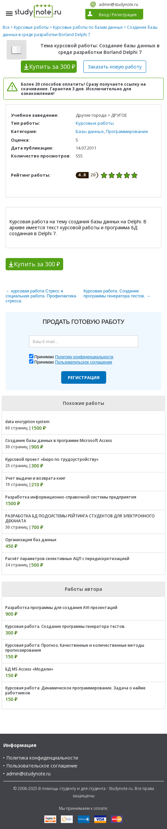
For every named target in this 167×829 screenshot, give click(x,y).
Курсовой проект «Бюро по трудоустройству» (52, 459)
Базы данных (90, 131)
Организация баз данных (31, 540)
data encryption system (27, 421)
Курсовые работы (31, 27)
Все (6, 27)
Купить (52, 66)
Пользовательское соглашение (41, 766)
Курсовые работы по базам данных (88, 27)
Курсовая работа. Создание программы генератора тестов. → (117, 293)
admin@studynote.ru (118, 4)
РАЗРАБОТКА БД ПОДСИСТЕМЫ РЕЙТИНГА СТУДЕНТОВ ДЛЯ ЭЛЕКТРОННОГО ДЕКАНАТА (80, 518)
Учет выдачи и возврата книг (35, 478)
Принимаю (73, 357)
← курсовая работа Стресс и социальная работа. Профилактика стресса (41, 295)
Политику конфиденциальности (84, 357)
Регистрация (84, 377)
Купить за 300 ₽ (37, 264)
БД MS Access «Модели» (29, 669)
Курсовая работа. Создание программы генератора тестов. (65, 626)
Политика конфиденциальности (42, 758)
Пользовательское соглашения (83, 362)
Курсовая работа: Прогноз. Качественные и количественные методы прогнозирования (74, 647)
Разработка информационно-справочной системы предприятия (70, 497)
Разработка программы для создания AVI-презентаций (61, 607)
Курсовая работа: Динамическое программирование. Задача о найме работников (75, 690)
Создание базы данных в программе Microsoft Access (58, 440)
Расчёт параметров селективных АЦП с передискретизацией (67, 558)
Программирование (127, 131)
